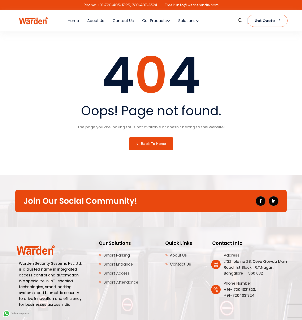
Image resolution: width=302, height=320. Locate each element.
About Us (95, 20)
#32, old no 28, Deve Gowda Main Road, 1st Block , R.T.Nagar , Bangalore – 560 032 (255, 267)
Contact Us (123, 20)
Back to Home (151, 143)
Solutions (186, 20)
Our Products (154, 20)
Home (73, 20)
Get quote (268, 21)
